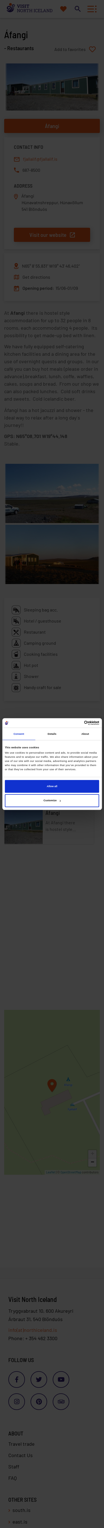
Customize (52, 800)
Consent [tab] (19, 734)
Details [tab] (52, 734)
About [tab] (85, 734)
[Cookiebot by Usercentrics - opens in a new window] (75, 723)
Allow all (52, 786)
